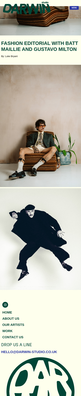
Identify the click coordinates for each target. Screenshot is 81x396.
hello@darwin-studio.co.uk (29, 352)
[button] (40, 64)
